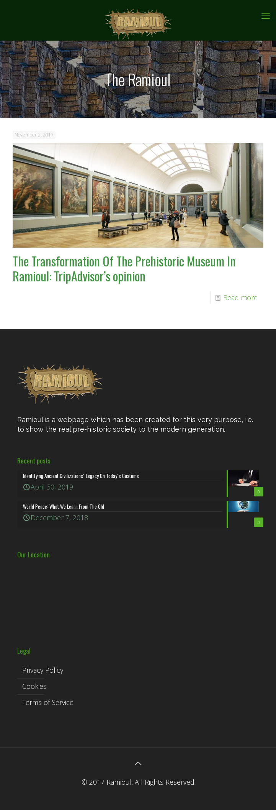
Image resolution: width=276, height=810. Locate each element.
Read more (240, 297)
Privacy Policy (42, 670)
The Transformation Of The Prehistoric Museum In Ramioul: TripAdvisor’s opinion (124, 268)
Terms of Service (47, 702)
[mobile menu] (265, 15)
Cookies (34, 686)
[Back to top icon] (138, 763)
